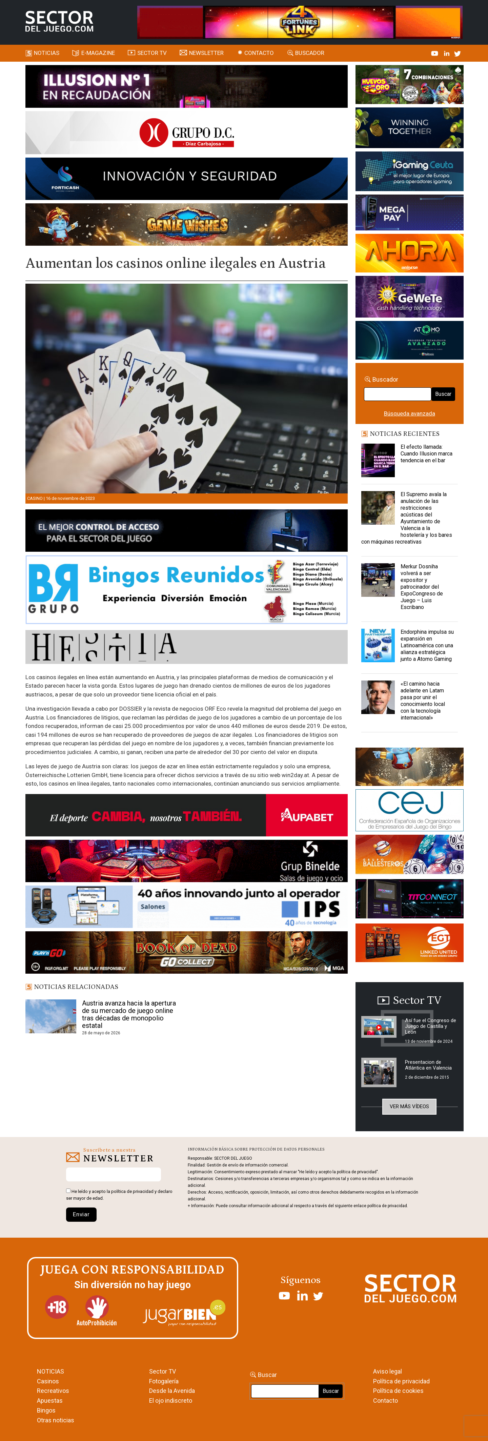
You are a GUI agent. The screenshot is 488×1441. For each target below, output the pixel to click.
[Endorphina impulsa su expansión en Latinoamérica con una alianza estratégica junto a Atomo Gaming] (378, 646)
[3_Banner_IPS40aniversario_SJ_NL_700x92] (186, 908)
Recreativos (53, 1390)
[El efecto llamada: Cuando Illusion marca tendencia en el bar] (378, 461)
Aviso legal (387, 1371)
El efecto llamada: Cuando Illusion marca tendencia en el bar (426, 454)
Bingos (46, 1410)
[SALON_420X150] (409, 254)
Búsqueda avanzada (409, 413)
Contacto (259, 52)
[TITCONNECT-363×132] (409, 900)
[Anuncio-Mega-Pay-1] (409, 213)
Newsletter (206, 52)
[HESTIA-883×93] (186, 648)
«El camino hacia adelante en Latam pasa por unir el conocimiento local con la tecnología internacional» (423, 701)
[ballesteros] (409, 856)
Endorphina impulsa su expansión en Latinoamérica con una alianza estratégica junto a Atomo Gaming (427, 645)
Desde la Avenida (172, 1390)
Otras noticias (55, 1420)
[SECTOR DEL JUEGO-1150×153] (186, 133)
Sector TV (162, 1371)
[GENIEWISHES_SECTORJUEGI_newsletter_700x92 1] (186, 225)
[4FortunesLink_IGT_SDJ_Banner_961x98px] (300, 21)
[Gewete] (409, 298)
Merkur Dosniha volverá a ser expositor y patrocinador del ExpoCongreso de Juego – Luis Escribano (422, 586)
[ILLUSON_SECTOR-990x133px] (186, 87)
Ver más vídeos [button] (409, 1106)
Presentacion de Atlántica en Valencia (428, 1065)
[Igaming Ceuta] (409, 172)
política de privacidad (132, 1191)
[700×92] (186, 953)
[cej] (409, 811)
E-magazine (98, 52)
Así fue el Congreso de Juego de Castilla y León (430, 1026)
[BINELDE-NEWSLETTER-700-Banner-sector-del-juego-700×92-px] (186, 862)
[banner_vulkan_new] (186, 531)
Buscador (309, 52)
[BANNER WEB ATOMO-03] (409, 341)
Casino (35, 498)
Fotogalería (164, 1381)
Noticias (46, 52)
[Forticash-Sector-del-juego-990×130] (186, 180)
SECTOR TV (152, 52)
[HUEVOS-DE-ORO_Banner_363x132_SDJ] (409, 85)
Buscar (443, 394)
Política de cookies (398, 1390)
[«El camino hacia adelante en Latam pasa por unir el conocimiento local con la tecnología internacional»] (378, 697)
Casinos (48, 1381)
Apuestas (50, 1400)
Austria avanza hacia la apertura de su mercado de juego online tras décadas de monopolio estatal (129, 1014)
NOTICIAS (50, 1371)
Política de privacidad (401, 1381)
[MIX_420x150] (409, 944)
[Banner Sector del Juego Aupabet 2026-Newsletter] (186, 816)
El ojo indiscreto (170, 1400)
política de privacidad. (387, 1205)
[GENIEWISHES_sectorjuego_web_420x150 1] (409, 768)
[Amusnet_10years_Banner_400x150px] (409, 129)
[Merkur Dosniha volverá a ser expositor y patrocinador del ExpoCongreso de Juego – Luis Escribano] (378, 580)
